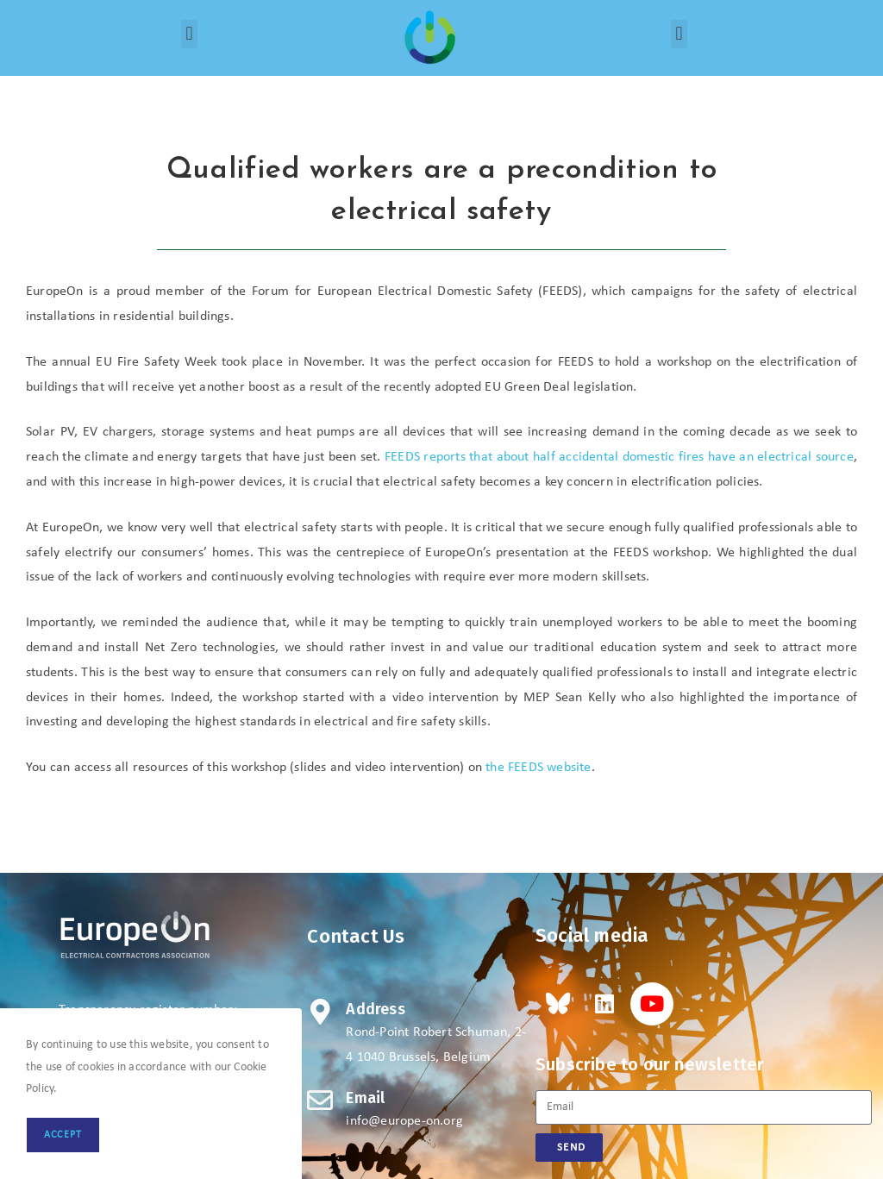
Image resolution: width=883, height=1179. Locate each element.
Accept (63, 1135)
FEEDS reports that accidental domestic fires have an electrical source (619, 457)
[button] (189, 34)
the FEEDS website (538, 768)
